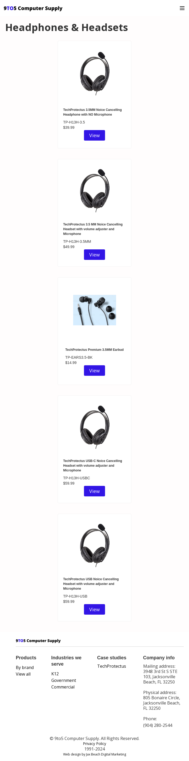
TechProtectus (111, 666)
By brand (25, 667)
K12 (55, 673)
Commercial (62, 687)
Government (63, 680)
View (94, 135)
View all (23, 674)
